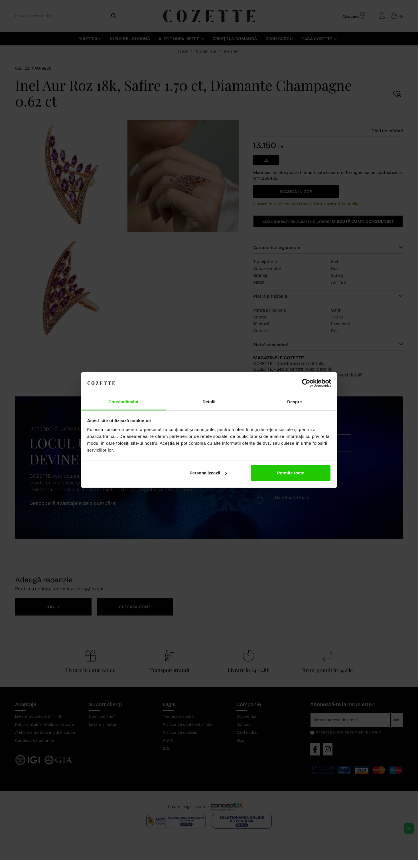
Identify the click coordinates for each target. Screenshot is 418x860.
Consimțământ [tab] (123, 401)
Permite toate (290, 472)
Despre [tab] (294, 401)
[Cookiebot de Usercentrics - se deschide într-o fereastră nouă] (306, 383)
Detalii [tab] (209, 401)
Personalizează (208, 472)
